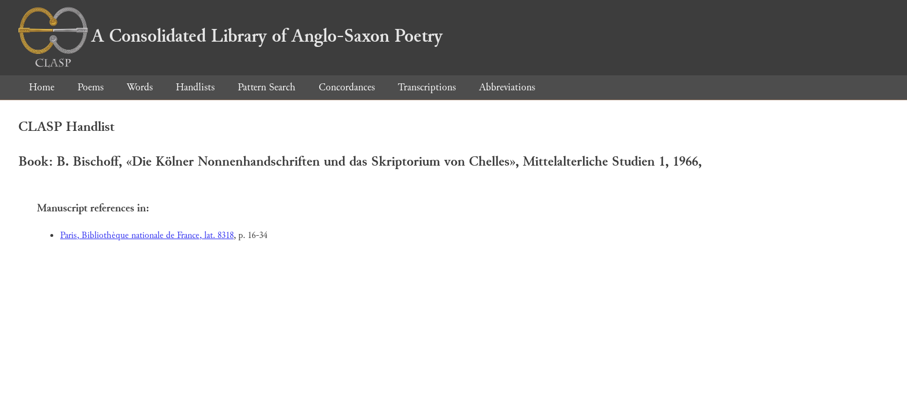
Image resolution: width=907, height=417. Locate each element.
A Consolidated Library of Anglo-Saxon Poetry (231, 36)
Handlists (195, 87)
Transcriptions (427, 87)
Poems (91, 87)
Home (41, 87)
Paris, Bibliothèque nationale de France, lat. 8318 (147, 235)
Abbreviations (507, 87)
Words (140, 87)
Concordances (347, 87)
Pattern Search (267, 87)
